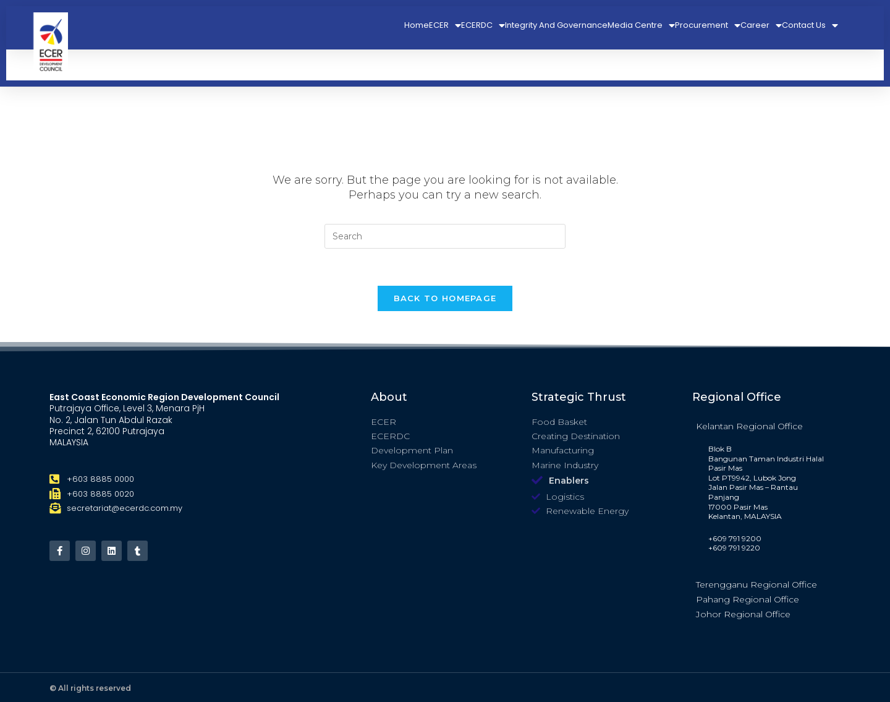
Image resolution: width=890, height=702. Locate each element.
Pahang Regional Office (747, 599)
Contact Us (810, 25)
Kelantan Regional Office (749, 426)
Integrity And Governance (556, 25)
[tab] (766, 425)
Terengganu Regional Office (756, 584)
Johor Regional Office (743, 614)
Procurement (707, 25)
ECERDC (483, 25)
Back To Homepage (445, 298)
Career (761, 25)
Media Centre (641, 25)
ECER (445, 25)
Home (416, 25)
